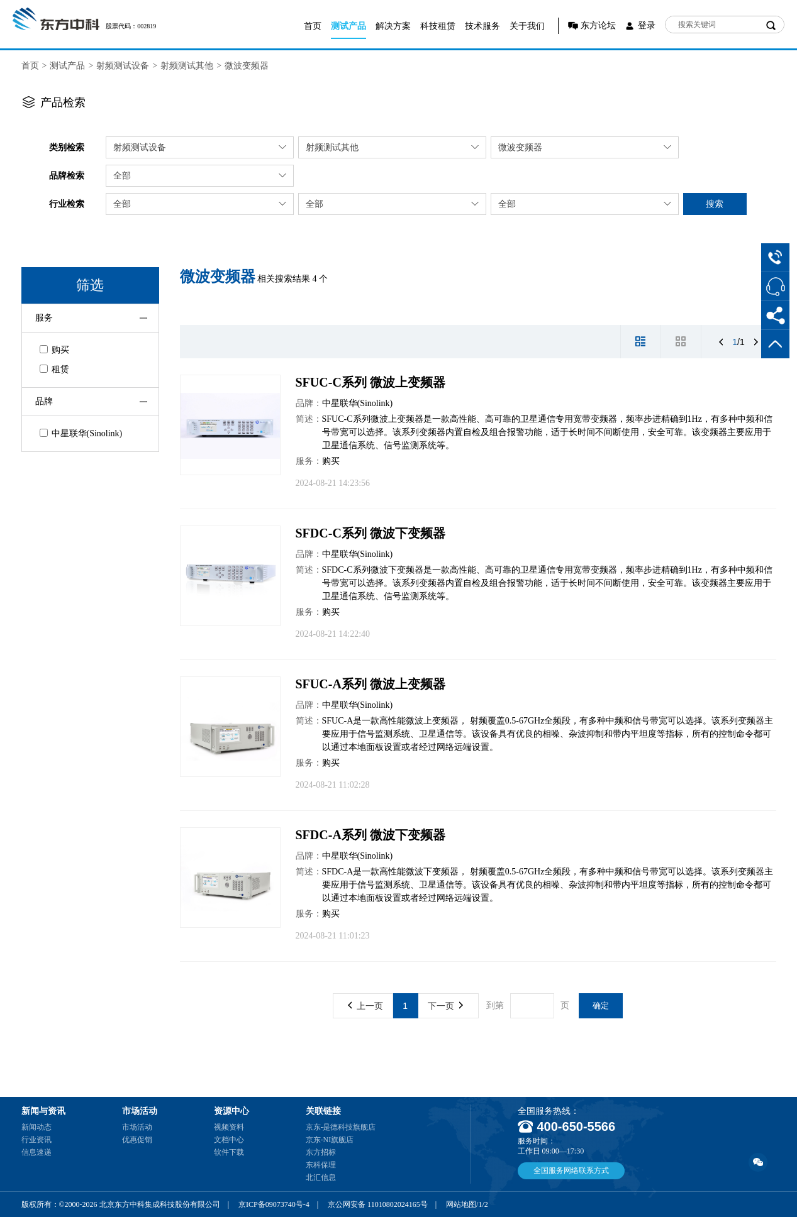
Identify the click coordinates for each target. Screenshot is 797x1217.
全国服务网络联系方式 (571, 1170)
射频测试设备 (122, 65)
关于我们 (527, 26)
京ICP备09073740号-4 (273, 1204)
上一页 (365, 1006)
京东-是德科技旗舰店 (341, 1127)
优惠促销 (137, 1139)
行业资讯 (36, 1139)
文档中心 (229, 1139)
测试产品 (348, 26)
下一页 (445, 1006)
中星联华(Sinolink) (81, 433)
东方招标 (321, 1152)
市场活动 (137, 1127)
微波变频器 (247, 65)
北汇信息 (321, 1177)
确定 (601, 1005)
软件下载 (229, 1152)
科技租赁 (437, 26)
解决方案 (393, 26)
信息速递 (36, 1152)
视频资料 (229, 1127)
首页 (312, 26)
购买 (54, 350)
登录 (646, 25)
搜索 (714, 204)
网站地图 (461, 1204)
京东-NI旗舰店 (330, 1139)
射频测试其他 (186, 65)
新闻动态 (36, 1127)
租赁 (54, 369)
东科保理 (321, 1164)
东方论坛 (598, 25)
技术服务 (482, 26)
